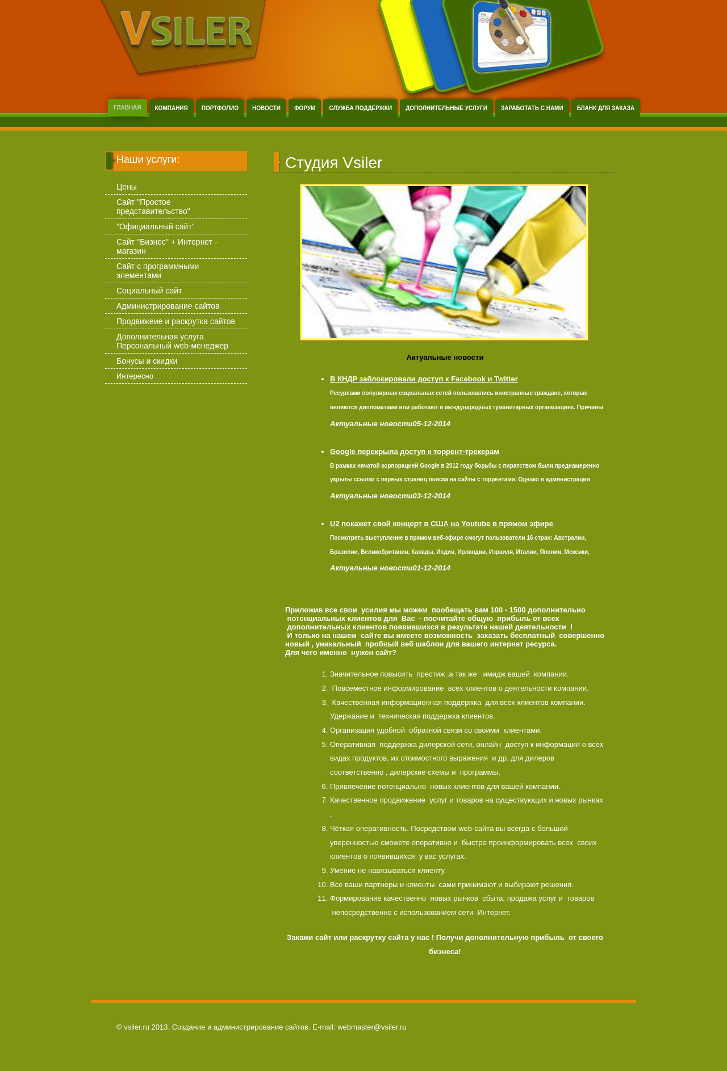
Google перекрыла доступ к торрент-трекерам (414, 451)
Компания (171, 108)
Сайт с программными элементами (157, 271)
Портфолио (220, 108)
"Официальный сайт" (155, 226)
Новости (266, 108)
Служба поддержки (360, 108)
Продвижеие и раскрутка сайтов (175, 321)
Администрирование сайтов (167, 305)
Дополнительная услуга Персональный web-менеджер (172, 341)
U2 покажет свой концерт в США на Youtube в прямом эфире (441, 523)
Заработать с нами (532, 108)
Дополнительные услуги (446, 108)
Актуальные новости (445, 357)
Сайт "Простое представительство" (153, 207)
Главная (127, 107)
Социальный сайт (149, 290)
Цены (126, 186)
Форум (304, 108)
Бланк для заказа (606, 108)
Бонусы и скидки (146, 361)
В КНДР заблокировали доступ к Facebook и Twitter (424, 379)
